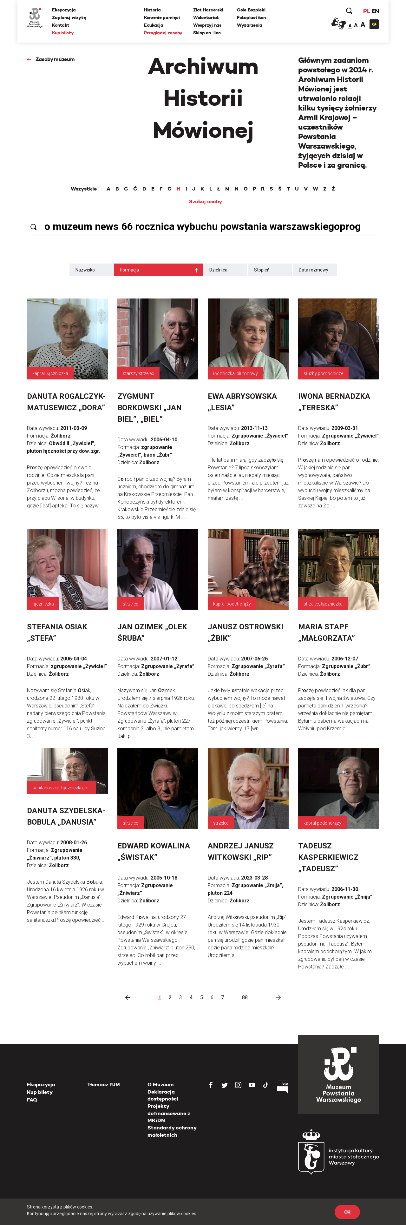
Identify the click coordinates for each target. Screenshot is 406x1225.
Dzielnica (218, 269)
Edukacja (153, 25)
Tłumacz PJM (103, 1084)
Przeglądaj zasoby (163, 33)
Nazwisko (85, 269)
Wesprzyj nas (207, 25)
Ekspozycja (64, 10)
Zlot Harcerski (208, 10)
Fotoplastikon (251, 17)
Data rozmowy (313, 269)
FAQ (32, 1099)
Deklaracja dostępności (162, 1095)
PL (366, 11)
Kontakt (60, 25)
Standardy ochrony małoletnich (171, 1131)
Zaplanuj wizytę (69, 17)
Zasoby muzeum (55, 59)
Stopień (262, 269)
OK (347, 1212)
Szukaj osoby (205, 201)
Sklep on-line (206, 33)
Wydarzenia (249, 25)
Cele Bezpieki (251, 10)
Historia (152, 10)
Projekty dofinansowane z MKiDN (168, 1113)
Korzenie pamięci (162, 17)
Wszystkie (84, 188)
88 (245, 997)
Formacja (129, 269)
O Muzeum (160, 1084)
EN (375, 11)
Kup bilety (63, 33)
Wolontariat (206, 17)
